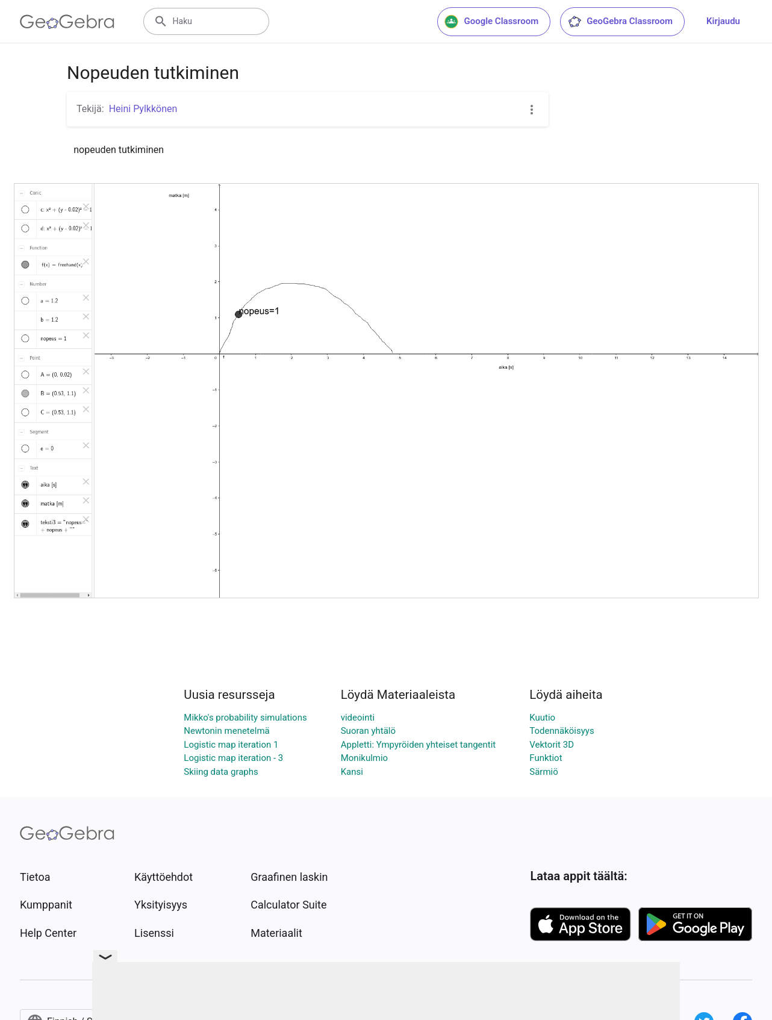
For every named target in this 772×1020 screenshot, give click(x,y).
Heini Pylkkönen (143, 108)
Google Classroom (491, 21)
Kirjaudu (723, 21)
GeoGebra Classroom (620, 21)
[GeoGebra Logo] (67, 21)
